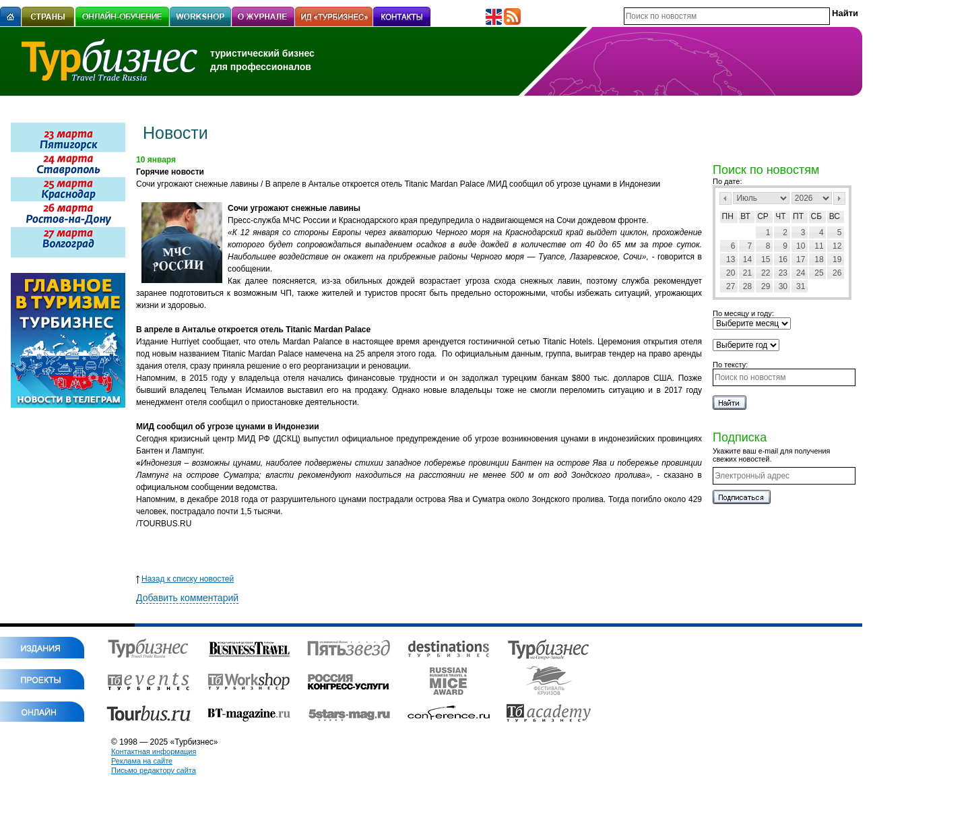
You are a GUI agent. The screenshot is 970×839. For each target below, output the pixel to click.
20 (730, 273)
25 (818, 273)
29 (765, 286)
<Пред (725, 198)
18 (818, 259)
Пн (728, 216)
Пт (798, 216)
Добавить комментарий (187, 597)
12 (837, 246)
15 (765, 259)
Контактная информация (153, 751)
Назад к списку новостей (185, 579)
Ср (763, 216)
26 (837, 273)
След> (839, 198)
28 (747, 286)
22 (765, 273)
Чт (780, 216)
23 (783, 273)
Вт (745, 216)
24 (800, 273)
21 (747, 273)
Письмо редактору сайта (153, 770)
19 (837, 259)
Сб (816, 216)
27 (730, 286)
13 (730, 259)
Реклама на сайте (141, 761)
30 (783, 286)
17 (800, 259)
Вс (834, 216)
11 (818, 246)
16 (783, 259)
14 (747, 259)
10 (800, 246)
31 (800, 286)
